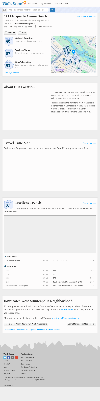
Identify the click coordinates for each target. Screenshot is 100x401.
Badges (23, 373)
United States (9, 330)
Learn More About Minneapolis (81, 324)
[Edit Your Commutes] (34, 23)
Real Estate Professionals (29, 367)
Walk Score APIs (26, 361)
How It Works (8, 364)
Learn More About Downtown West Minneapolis (26, 324)
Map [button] (22, 32)
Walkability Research (28, 370)
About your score (12, 73)
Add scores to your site (86, 17)
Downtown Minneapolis (23, 24)
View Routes (47, 27)
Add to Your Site (61, 3)
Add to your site (89, 143)
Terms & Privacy (9, 370)
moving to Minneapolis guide (65, 318)
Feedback (6, 373)
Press (5, 367)
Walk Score (8, 354)
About (5, 361)
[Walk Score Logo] (14, 3)
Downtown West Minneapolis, (18, 20)
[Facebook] (8, 357)
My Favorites (46, 3)
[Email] (12, 357)
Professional (27, 354)
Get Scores (32, 3)
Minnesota (20, 330)
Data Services (25, 364)
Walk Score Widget (27, 358)
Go (52, 10)
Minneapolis (38, 20)
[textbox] (27, 10)
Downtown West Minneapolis (48, 330)
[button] (4, 10)
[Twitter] (4, 357)
